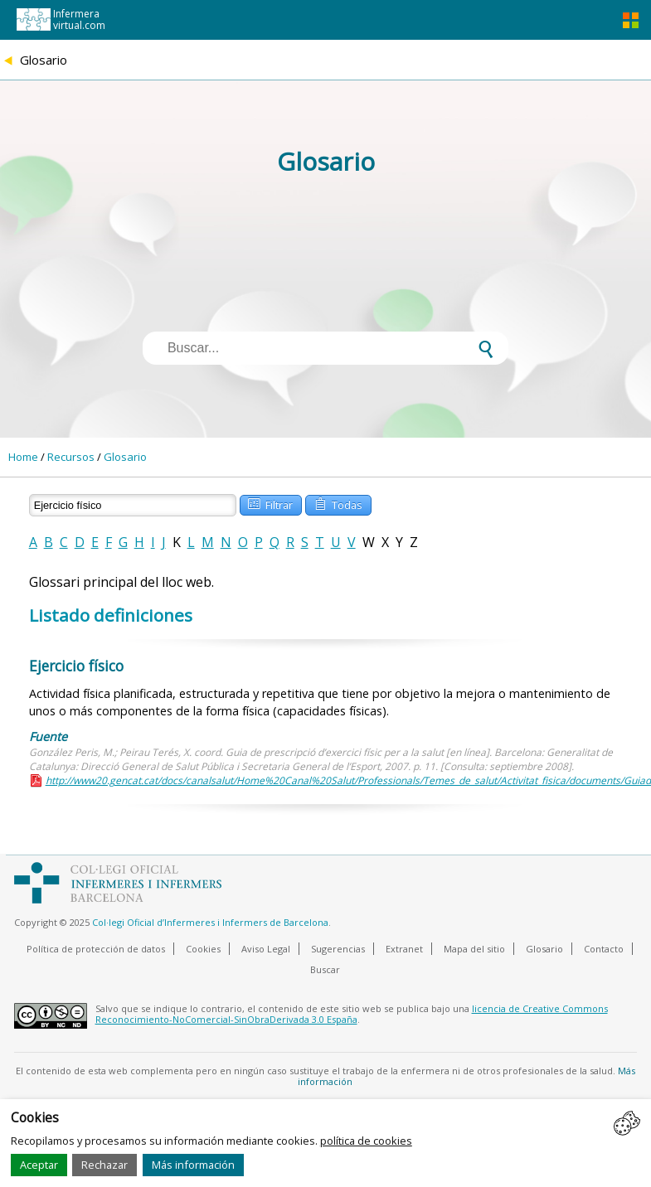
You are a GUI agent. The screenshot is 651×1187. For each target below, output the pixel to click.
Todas (337, 503)
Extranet (404, 948)
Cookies (203, 948)
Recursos (71, 456)
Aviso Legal (265, 948)
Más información (193, 1164)
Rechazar (104, 1164)
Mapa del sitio (474, 948)
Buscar (325, 969)
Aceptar (39, 1164)
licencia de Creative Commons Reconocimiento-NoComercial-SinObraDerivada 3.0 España (351, 1013)
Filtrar (270, 503)
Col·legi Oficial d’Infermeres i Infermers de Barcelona (210, 922)
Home (23, 456)
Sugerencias (338, 948)
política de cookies (366, 1140)
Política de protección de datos (96, 948)
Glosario (125, 456)
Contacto (604, 948)
